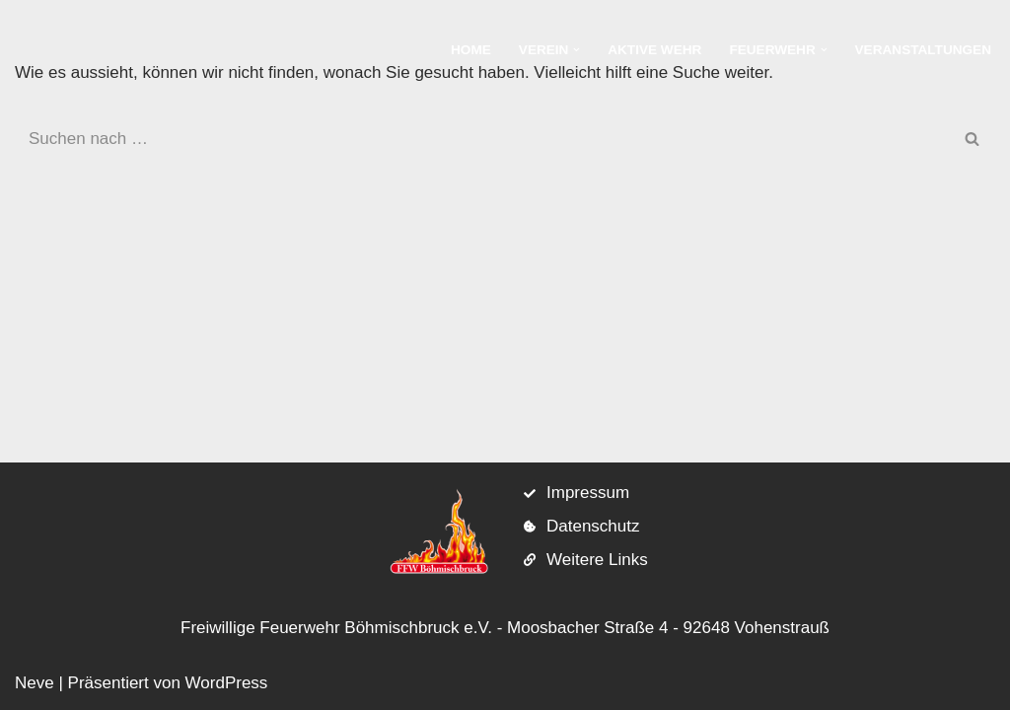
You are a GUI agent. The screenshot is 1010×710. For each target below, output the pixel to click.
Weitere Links (597, 559)
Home (471, 49)
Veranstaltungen (923, 49)
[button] (576, 49)
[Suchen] (483, 139)
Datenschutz (593, 526)
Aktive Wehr (654, 49)
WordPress (226, 683)
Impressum (587, 492)
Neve (34, 683)
